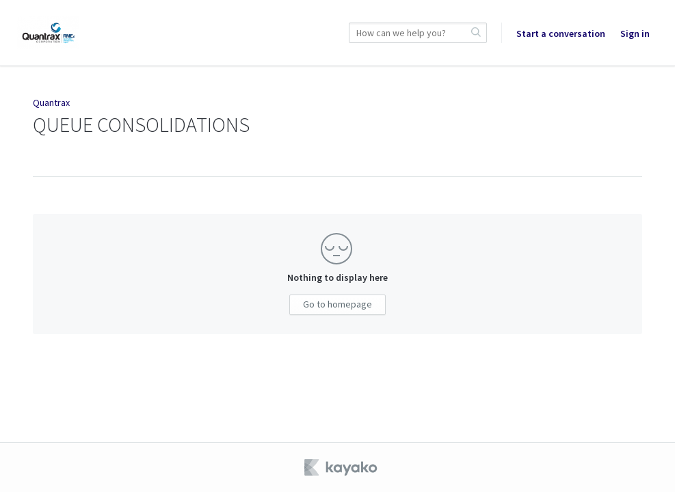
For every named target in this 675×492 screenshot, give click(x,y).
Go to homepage (337, 304)
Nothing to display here (337, 277)
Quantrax (51, 102)
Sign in (635, 33)
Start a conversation (560, 33)
